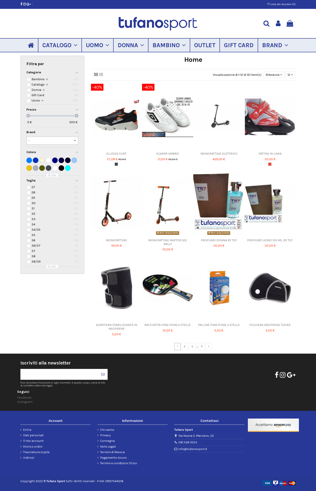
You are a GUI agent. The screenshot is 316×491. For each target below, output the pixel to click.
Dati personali (33, 435)
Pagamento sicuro (113, 458)
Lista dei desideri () (281, 4)
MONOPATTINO (116, 240)
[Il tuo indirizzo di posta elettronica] (59, 374)
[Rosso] (269, 164)
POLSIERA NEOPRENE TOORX (270, 325)
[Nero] (116, 164)
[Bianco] (167, 164)
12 (290, 75)
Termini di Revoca (112, 452)
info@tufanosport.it (192, 449)
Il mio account (33, 441)
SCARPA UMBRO (167, 154)
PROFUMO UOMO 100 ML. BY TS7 (270, 240)
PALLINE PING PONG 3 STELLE (219, 325)
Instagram (25, 402)
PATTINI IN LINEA (270, 154)
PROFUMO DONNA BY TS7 (219, 240)
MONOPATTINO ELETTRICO (218, 154)
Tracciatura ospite (36, 452)
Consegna (107, 441)
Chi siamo (107, 430)
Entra (27, 430)
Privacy (105, 435)
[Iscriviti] (103, 374)
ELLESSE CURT (116, 154)
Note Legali (108, 446)
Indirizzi (28, 458)
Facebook (24, 397)
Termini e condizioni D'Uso (118, 463)
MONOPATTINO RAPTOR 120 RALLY (167, 242)
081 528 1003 (187, 442)
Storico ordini (32, 446)
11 (202, 346)
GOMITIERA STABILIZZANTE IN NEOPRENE (116, 327)
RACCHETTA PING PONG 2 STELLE (167, 325)
